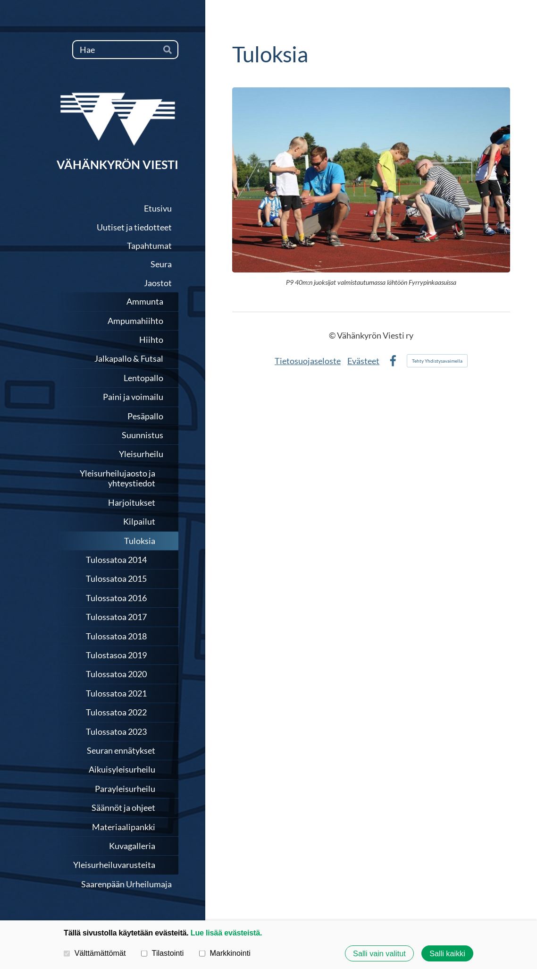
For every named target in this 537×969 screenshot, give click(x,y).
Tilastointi (162, 953)
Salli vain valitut (379, 953)
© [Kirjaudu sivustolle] (333, 335)
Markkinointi (225, 953)
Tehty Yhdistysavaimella (437, 361)
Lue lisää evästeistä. (226, 932)
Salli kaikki (447, 953)
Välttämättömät (95, 953)
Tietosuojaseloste (308, 361)
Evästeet (363, 361)
